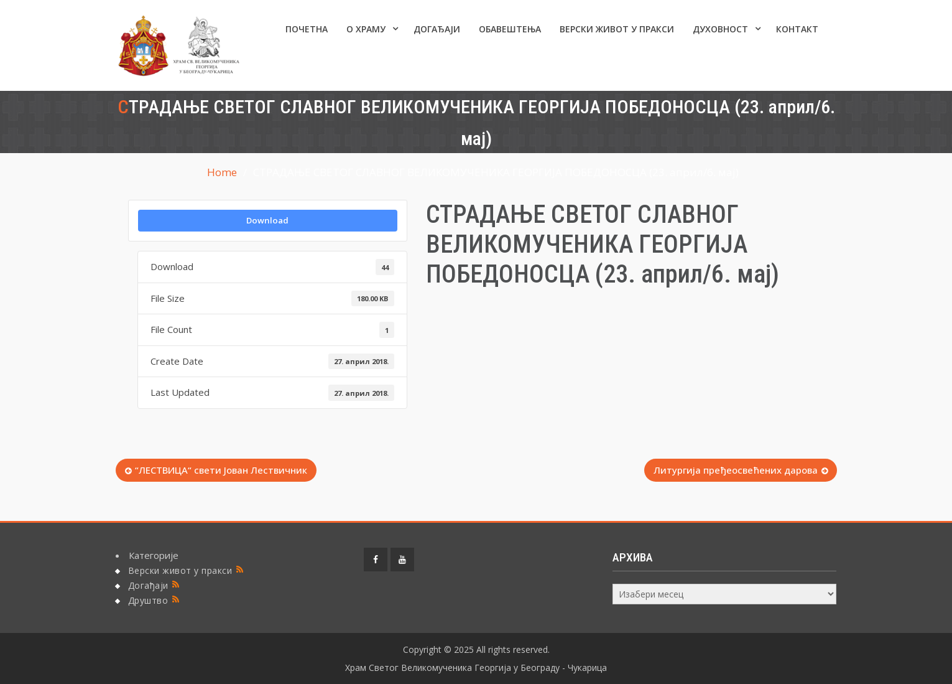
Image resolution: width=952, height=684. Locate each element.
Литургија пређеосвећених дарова (736, 470)
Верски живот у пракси (617, 29)
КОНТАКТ (797, 29)
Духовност (720, 29)
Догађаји (437, 29)
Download (267, 220)
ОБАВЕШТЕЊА (510, 29)
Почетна (306, 29)
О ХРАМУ (366, 29)
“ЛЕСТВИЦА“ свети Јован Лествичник (221, 470)
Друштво (148, 600)
